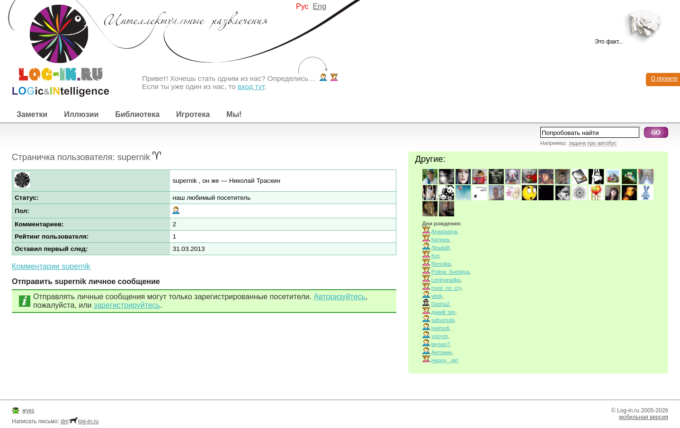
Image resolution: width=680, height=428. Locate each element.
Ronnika (441, 264)
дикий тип (443, 312)
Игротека (193, 114)
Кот (435, 256)
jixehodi (440, 328)
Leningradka (446, 280)
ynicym (439, 336)
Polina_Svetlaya (450, 272)
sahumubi (443, 320)
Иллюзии (81, 114)
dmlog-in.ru (79, 421)
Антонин (441, 352)
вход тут (251, 86)
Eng (319, 6)
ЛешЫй (440, 247)
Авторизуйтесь (339, 297)
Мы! (234, 114)
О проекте (664, 78)
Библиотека (137, 114)
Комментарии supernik (51, 266)
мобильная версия (643, 417)
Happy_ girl (444, 360)
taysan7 (440, 344)
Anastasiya (444, 231)
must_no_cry (446, 288)
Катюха (440, 239)
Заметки (32, 114)
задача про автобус (593, 143)
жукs (28, 410)
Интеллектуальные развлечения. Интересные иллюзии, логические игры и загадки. (54, 48)
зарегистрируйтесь (127, 305)
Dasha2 (440, 304)
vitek (436, 296)
